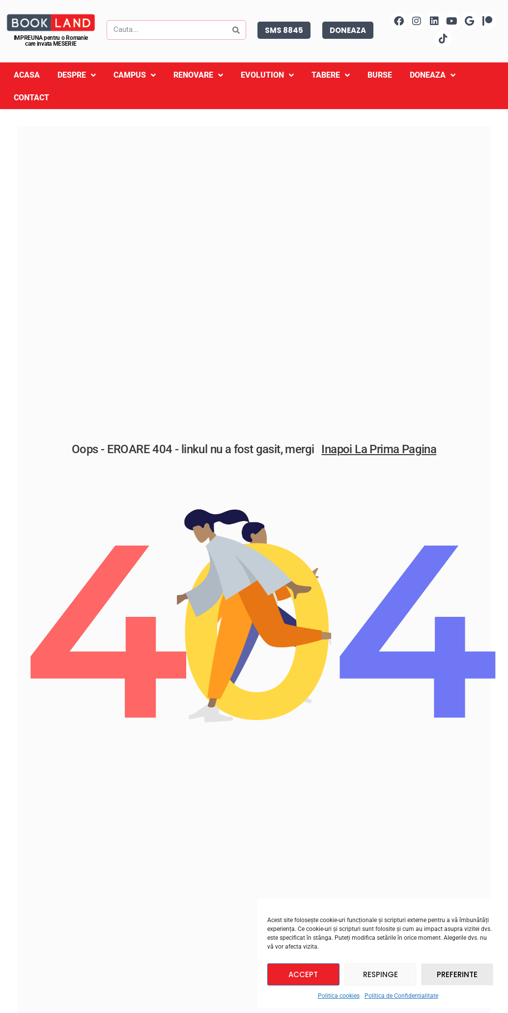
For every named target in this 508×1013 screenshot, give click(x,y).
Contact (31, 97)
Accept (303, 974)
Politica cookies (339, 995)
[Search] (236, 30)
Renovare (198, 75)
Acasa (27, 75)
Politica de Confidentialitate (401, 995)
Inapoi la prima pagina (378, 456)
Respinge (380, 974)
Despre (76, 75)
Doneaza (432, 75)
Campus (134, 75)
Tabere (330, 75)
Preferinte (457, 974)
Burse (379, 75)
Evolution (267, 75)
